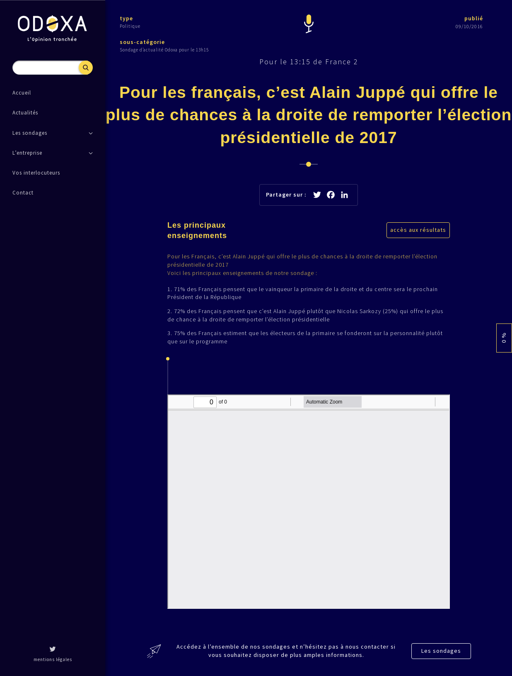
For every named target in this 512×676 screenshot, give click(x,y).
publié (473, 18)
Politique (130, 26)
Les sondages (441, 650)
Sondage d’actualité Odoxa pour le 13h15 (164, 50)
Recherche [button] (86, 68)
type (126, 18)
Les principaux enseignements (197, 230)
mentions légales (53, 659)
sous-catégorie (142, 42)
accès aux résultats (418, 229)
